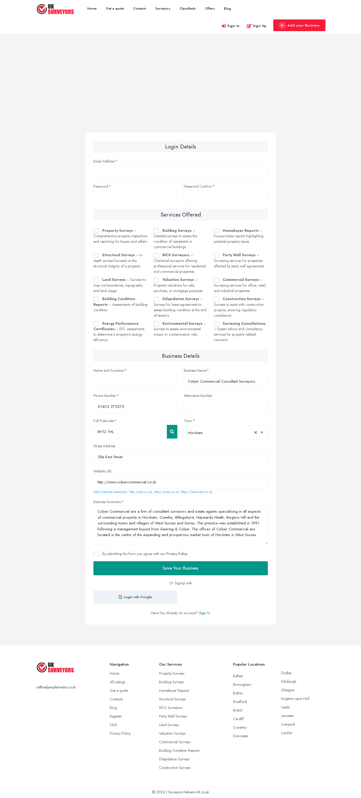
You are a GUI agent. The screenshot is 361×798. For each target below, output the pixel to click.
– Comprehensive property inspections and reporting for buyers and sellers (120, 236)
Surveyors (162, 8)
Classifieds (188, 8)
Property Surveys (171, 673)
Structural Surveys (172, 699)
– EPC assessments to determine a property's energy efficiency (118, 332)
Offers (210, 8)
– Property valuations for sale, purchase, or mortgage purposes (178, 285)
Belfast (238, 676)
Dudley (286, 672)
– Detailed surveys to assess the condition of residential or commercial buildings (175, 239)
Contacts (139, 8)
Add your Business (299, 25)
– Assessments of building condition (120, 304)
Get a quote (115, 8)
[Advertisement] (180, 93)
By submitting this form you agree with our (144, 553)
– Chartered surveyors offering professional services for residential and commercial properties (180, 263)
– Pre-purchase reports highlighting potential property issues (238, 236)
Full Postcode (103, 420)
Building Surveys (171, 682)
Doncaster (240, 736)
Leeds (285, 707)
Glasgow (288, 690)
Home (92, 8)
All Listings (117, 682)
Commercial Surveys (174, 742)
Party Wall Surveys (173, 716)
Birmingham (242, 684)
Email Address (104, 161)
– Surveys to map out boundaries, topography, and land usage (119, 285)
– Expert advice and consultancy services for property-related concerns (239, 332)
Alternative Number (198, 395)
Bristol (237, 710)
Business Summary (107, 501)
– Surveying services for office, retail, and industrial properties (240, 285)
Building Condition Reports (179, 750)
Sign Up (256, 25)
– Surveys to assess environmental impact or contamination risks (180, 329)
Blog (227, 8)
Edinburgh (288, 681)
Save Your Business (180, 568)
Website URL (102, 471)
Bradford (240, 701)
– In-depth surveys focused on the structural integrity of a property (118, 260)
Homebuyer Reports (174, 690)
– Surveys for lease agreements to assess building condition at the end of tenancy (180, 307)
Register (116, 716)
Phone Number (104, 395)
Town (188, 420)
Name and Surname (108, 370)
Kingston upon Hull (295, 698)
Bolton (238, 693)
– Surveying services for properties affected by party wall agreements (239, 260)
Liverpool (288, 724)
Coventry (240, 727)
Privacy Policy (176, 553)
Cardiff (238, 718)
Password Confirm (198, 186)
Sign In (230, 25)
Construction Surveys (174, 767)
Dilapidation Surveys (174, 759)
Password (100, 186)
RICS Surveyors (170, 707)
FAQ (113, 724)
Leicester (287, 715)
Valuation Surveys (172, 733)
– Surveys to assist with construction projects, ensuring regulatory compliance (239, 307)
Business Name (195, 370)
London (286, 732)
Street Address (104, 446)
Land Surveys (169, 724)
